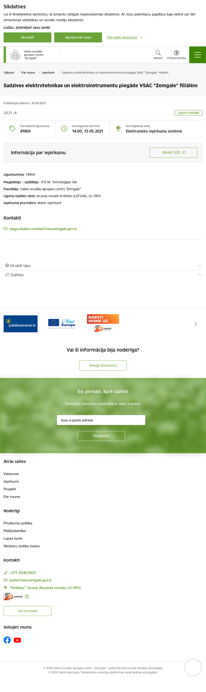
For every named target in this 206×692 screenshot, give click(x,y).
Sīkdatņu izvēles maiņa (22, 546)
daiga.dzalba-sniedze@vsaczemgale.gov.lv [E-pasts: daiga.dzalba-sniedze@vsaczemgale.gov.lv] (43, 228)
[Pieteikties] (101, 436)
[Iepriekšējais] (10, 323)
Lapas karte (13, 538)
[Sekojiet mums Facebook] (7, 640)
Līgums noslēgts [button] (188, 112)
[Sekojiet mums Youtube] (17, 640)
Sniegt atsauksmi (103, 365)
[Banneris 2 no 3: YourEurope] (62, 323)
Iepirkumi (11, 481)
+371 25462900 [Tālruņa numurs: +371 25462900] (23, 572)
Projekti (10, 489)
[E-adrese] (13, 596)
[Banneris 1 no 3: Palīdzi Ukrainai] (21, 323)
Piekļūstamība (15, 530)
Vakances (11, 474)
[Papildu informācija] (27, 596)
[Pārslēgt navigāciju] (197, 54)
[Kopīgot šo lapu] (103, 274)
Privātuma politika (18, 523)
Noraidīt (27, 37)
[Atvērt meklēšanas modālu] (158, 55)
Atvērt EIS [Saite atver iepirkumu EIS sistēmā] (171, 152)
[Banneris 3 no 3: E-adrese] (103, 323)
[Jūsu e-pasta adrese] (101, 420)
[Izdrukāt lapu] (103, 265)
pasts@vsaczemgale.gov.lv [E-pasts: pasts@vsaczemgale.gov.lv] (31, 580)
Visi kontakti (27, 611)
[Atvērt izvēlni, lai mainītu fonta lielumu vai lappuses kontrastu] (176, 55)
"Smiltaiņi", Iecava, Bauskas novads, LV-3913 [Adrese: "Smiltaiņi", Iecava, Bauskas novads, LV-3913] (45, 587)
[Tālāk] (195, 323)
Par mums (12, 496)
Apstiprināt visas (78, 37)
